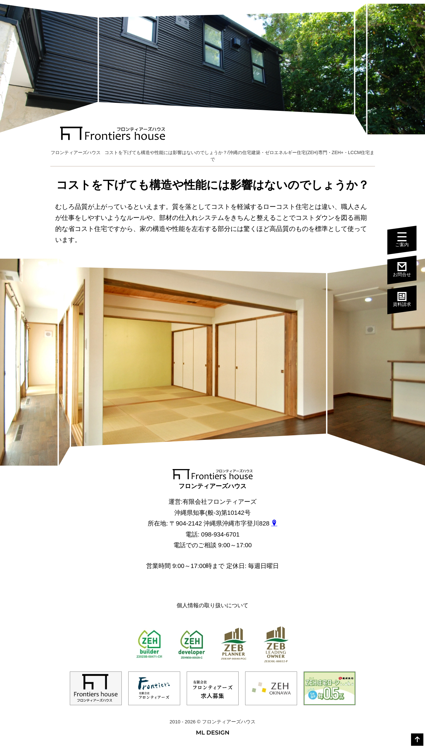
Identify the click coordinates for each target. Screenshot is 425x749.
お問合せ (402, 269)
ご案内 (402, 239)
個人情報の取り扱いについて (212, 605)
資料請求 (402, 299)
